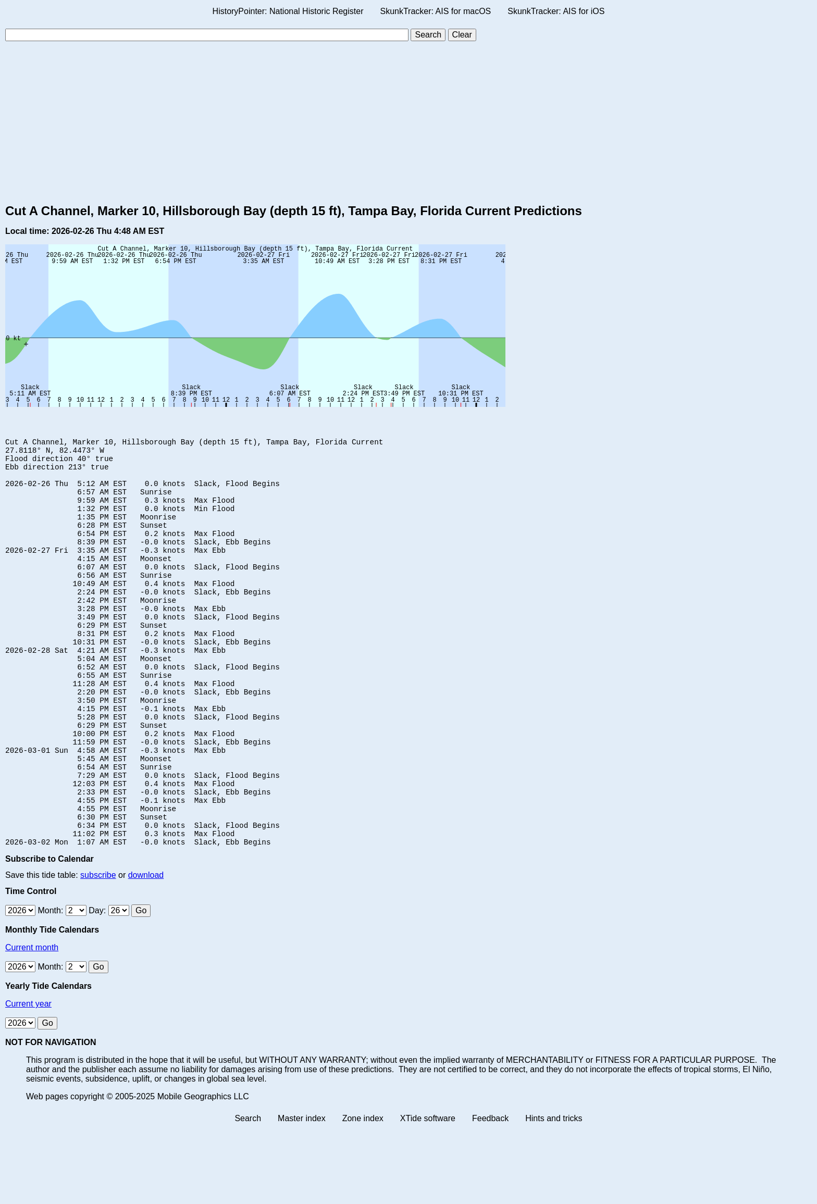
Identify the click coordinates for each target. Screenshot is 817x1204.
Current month (31, 1024)
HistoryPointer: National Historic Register (288, 11)
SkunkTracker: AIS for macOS (435, 11)
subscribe (98, 951)
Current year (28, 1080)
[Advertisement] (408, 122)
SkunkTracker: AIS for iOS (555, 11)
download (146, 951)
